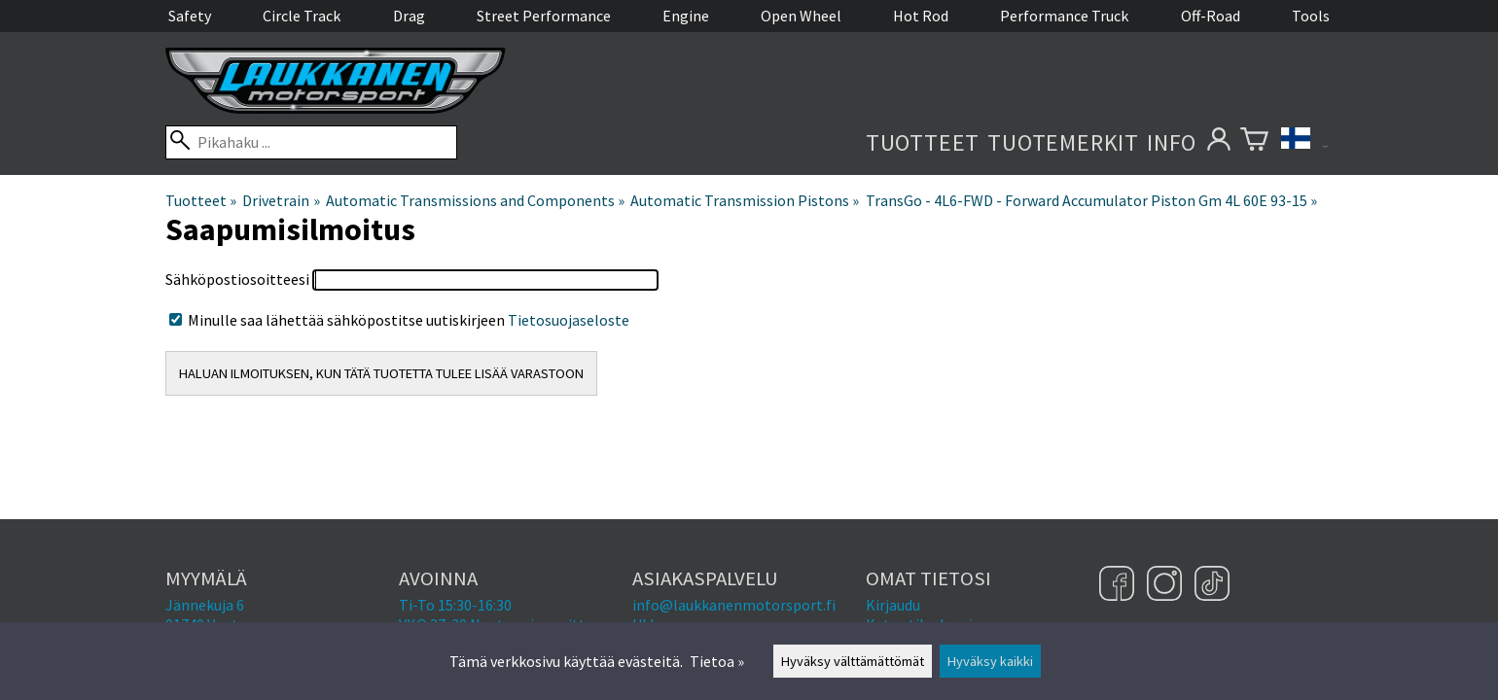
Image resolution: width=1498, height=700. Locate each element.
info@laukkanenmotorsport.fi (734, 604)
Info (1171, 142)
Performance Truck (1064, 15)
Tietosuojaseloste (568, 320)
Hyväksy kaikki (990, 661)
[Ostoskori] (1254, 142)
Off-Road (1210, 15)
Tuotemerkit (1063, 142)
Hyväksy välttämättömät (852, 661)
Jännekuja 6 (204, 604)
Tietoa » (717, 661)
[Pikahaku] (311, 142)
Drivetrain (280, 200)
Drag (409, 15)
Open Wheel (801, 15)
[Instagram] (1167, 585)
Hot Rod (920, 15)
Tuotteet (923, 142)
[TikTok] (1212, 585)
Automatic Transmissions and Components (475, 200)
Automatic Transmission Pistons (744, 200)
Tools (1311, 15)
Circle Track (301, 15)
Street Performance (544, 15)
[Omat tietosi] (1218, 142)
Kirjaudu (893, 604)
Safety (189, 15)
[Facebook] (1119, 585)
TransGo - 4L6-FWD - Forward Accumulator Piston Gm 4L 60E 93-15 (1091, 200)
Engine (685, 15)
